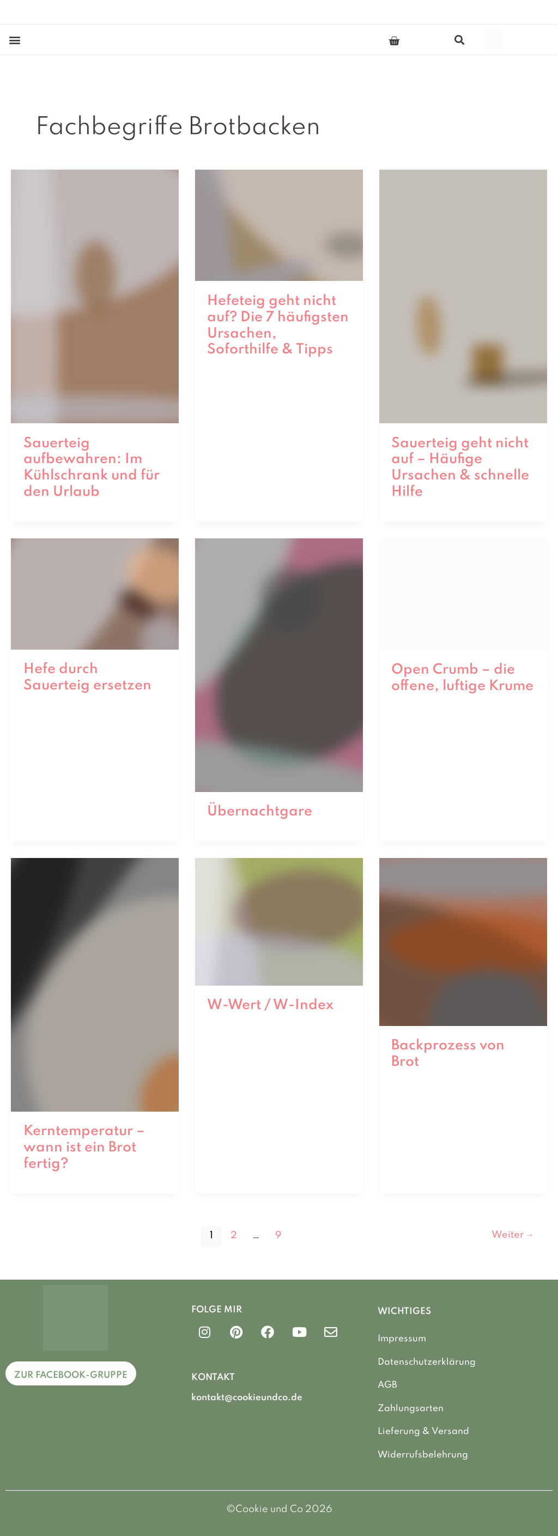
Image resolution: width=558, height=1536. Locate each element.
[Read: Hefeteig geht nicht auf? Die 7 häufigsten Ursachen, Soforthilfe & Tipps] (279, 225)
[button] (14, 40)
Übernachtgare (259, 812)
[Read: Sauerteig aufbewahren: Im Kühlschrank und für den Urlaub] (95, 296)
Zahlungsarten (411, 1408)
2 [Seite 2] (233, 1235)
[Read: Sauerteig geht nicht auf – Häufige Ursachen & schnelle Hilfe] (463, 296)
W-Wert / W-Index (270, 1005)
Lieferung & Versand (423, 1431)
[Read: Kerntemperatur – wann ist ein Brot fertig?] (95, 984)
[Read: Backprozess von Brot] (463, 941)
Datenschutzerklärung (427, 1361)
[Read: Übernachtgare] (279, 664)
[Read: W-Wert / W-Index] (279, 921)
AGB (387, 1385)
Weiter (512, 1235)
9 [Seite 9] (278, 1235)
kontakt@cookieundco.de (246, 1397)
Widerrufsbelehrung (423, 1454)
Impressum (402, 1338)
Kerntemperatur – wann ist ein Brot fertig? (84, 1147)
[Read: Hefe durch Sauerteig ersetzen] (95, 593)
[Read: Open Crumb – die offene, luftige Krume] (463, 593)
